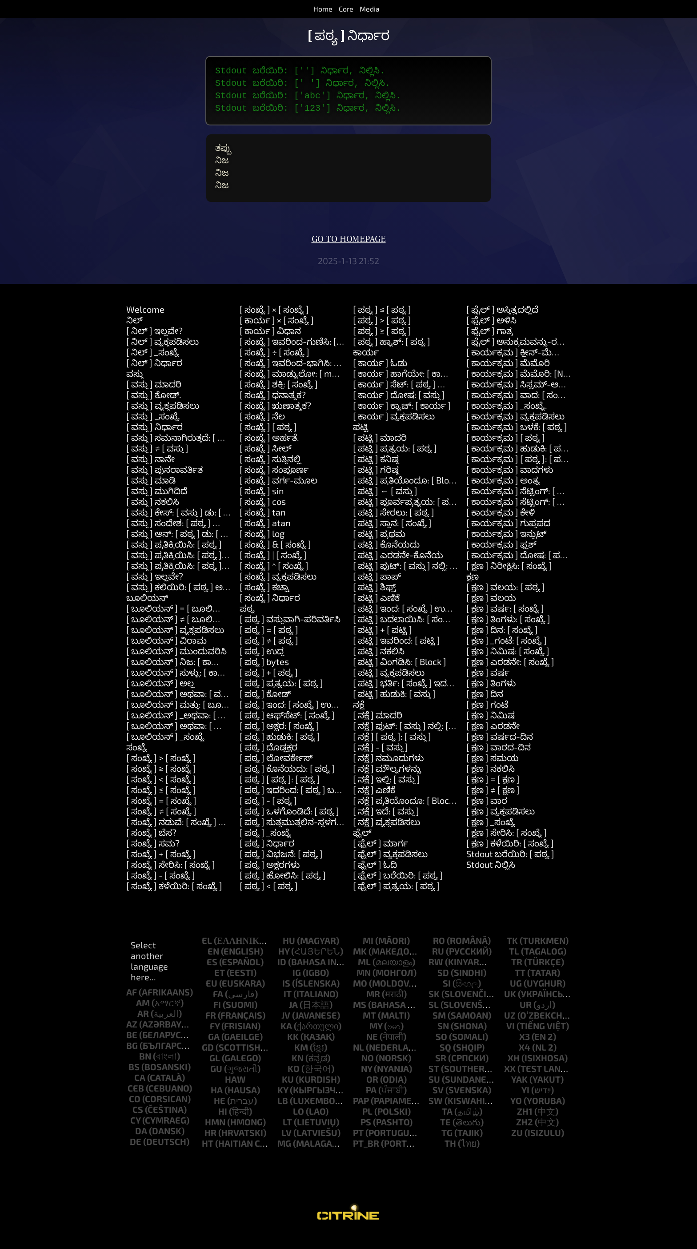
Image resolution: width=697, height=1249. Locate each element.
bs (134, 1081)
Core (346, 8)
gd (208, 1061)
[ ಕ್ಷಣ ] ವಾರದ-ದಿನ (498, 761)
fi (217, 1018)
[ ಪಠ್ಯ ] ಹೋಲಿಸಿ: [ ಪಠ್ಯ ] (283, 889)
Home (322, 8)
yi (525, 1104)
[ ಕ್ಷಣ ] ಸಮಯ (492, 771)
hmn (215, 1136)
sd (443, 986)
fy (215, 1040)
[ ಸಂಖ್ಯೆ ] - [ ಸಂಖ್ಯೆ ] (160, 889)
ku (288, 1093)
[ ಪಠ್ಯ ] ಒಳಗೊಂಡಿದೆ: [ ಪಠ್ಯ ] (289, 825)
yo (516, 1114)
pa (371, 1104)
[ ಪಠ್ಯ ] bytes (264, 675)
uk (510, 1008)
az (131, 1038)
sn (443, 1040)
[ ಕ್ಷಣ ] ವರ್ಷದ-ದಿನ (499, 750)
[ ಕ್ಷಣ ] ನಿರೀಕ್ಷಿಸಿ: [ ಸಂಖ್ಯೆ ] (509, 579)
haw (235, 1093)
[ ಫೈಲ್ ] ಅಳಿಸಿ (491, 334)
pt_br (366, 1157)
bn (145, 1070)
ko (294, 1082)
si (447, 997)
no (367, 1072)
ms (359, 1018)
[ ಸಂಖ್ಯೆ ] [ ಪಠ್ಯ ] (268, 440)
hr (210, 1146)
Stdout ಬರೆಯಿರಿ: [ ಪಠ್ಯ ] (510, 867)
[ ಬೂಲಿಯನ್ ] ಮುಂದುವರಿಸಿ (176, 665)
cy (135, 1134)
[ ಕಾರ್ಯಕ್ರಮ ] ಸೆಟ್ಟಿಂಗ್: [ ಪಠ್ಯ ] (521, 505)
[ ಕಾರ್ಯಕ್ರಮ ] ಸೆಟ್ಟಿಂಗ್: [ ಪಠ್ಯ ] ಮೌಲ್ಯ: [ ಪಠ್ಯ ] (548, 515)
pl (367, 1125)
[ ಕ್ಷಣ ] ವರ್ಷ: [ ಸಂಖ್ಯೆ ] (505, 622)
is (286, 997)
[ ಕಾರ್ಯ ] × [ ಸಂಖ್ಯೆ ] (277, 334)
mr (373, 1008)
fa (218, 1008)
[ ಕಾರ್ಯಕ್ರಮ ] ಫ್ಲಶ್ (501, 558)
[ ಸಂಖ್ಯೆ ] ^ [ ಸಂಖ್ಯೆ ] (274, 579)
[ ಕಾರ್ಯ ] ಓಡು (380, 376)
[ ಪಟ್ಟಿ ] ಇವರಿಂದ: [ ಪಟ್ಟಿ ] (396, 654)
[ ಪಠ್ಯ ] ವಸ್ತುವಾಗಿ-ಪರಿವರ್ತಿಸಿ (290, 633)
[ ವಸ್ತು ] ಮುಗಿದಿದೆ (156, 505)
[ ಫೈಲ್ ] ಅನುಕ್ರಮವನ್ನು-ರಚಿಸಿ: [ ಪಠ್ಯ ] (532, 355)
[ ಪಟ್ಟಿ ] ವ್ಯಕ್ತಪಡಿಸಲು (389, 686)
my (375, 1040)
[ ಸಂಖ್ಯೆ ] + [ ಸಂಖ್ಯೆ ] (161, 867)
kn (298, 1072)
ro (439, 954)
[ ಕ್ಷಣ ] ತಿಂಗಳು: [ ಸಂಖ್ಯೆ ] (508, 633)
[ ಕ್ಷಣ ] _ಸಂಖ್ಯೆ (490, 835)
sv (438, 1104)
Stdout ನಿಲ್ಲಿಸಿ (490, 878)
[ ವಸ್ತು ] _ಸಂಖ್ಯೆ (153, 430)
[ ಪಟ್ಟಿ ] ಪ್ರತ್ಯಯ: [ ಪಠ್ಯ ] (395, 462)
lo (298, 1125)
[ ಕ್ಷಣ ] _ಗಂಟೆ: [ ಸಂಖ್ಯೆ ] (506, 654)
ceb (136, 1102)
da (141, 1145)
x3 (524, 1050)
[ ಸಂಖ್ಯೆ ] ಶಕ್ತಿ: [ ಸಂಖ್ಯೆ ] (279, 398)
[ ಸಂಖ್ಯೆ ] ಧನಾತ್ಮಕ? (273, 408)
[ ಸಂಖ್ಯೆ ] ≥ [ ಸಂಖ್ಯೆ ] (161, 782)
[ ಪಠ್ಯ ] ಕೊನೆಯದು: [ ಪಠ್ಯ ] (287, 782)
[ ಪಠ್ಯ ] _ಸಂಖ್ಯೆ (265, 846)
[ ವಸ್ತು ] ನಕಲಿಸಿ (152, 515)
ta (447, 1125)
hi (222, 1125)
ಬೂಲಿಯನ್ (147, 611)
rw (436, 976)
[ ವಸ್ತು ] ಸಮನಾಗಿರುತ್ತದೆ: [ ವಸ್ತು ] (182, 451)
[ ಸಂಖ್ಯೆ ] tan (263, 526)
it (288, 1008)
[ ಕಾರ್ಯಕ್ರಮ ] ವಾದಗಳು (509, 483)
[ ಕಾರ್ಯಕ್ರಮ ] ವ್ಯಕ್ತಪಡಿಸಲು (515, 430)
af (131, 1006)
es (212, 976)
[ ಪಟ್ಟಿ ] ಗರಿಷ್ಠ (376, 483)
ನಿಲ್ (134, 334)
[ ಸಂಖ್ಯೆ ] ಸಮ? (153, 857)
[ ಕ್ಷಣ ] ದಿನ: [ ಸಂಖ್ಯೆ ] (502, 643)
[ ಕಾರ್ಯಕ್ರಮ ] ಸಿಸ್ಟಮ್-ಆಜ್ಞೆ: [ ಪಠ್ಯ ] (530, 398)
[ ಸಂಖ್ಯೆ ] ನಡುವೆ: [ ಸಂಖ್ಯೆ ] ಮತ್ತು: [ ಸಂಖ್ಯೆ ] (199, 835)
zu (517, 1146)
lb (282, 1114)
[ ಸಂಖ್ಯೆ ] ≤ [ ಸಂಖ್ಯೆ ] (161, 803)
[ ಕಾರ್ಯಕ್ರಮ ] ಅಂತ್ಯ (503, 494)
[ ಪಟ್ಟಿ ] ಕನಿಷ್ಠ (376, 472)
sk (434, 1008)
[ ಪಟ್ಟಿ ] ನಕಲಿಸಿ (379, 665)
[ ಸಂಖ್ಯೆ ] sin (262, 505)
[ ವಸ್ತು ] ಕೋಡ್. (153, 408)
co (134, 1113)
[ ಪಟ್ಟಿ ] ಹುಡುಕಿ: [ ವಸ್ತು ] (394, 707)
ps (366, 1136)
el (207, 954)
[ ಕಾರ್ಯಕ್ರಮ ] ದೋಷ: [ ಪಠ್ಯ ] (519, 569)
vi (510, 1040)
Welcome (145, 323)
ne (372, 1050)
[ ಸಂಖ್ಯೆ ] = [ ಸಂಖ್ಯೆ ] (161, 814)
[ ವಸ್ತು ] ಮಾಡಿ (151, 494)
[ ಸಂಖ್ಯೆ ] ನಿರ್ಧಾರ (270, 611)
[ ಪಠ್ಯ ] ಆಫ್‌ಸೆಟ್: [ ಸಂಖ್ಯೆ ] (287, 729)
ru (438, 965)
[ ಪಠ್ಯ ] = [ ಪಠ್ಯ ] (269, 643)
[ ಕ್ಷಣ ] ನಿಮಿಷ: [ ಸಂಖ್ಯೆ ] (507, 665)
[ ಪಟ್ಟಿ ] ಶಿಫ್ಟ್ (374, 601)
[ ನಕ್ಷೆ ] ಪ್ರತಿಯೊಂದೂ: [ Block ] (405, 814)
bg (132, 1059)
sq (445, 1061)
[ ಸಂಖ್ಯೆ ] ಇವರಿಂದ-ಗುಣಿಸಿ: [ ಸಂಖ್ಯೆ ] (302, 355)
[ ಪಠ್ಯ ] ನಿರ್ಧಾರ (267, 857)
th (450, 1157)
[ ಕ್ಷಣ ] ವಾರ (486, 814)
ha (217, 1104)
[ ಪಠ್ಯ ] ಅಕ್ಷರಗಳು (270, 878)
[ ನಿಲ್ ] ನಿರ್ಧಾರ (154, 376)
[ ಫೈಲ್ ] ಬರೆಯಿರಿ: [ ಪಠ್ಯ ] (398, 889)
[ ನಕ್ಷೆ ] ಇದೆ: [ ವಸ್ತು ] (386, 825)
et (219, 986)
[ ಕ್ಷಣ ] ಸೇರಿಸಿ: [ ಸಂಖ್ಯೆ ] (506, 846)
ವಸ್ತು (134, 387)
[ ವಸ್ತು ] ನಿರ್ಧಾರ (154, 440)
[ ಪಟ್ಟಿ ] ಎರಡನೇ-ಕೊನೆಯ (398, 569)
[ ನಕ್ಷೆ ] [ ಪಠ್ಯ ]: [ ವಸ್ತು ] (392, 750)
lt (287, 1136)
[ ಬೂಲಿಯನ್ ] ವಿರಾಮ (166, 654)
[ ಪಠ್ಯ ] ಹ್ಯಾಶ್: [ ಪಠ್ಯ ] (391, 355)
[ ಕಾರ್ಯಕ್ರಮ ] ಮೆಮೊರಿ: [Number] (529, 387)
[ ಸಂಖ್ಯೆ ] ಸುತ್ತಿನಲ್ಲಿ (270, 472)
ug (516, 997)
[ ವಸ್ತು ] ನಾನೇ (150, 472)
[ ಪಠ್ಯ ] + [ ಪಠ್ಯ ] (269, 686)
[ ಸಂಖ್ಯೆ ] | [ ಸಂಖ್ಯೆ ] (273, 569)
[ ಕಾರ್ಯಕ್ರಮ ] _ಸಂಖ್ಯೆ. (506, 419)
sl (434, 1018)
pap (361, 1114)
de (135, 1155)
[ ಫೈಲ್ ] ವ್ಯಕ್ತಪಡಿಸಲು (390, 867)
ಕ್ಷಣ (472, 590)
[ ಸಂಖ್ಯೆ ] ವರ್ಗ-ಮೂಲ (278, 494)
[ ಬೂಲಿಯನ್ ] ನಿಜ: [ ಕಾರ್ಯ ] (179, 675)
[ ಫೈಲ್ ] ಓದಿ (375, 878)
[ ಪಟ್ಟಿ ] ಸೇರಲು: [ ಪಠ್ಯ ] (393, 526)
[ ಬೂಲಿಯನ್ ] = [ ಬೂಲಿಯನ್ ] (182, 622)
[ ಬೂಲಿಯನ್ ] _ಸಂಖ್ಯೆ (165, 750)
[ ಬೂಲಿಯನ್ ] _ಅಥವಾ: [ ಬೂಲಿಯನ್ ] (195, 729)
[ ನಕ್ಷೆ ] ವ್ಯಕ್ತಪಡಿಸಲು (386, 835)
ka (286, 1040)
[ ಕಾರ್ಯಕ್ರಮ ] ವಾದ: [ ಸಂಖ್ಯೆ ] (519, 408)
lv (286, 1146)
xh (514, 1072)
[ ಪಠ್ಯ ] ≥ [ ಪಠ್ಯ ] (382, 344)
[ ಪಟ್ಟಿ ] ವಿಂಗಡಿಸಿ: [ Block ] (399, 675)
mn (364, 986)
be (131, 1049)
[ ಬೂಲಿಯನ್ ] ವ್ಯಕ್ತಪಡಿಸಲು (175, 643)
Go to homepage (349, 253)
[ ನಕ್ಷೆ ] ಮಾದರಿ (377, 729)
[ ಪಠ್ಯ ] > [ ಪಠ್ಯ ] (382, 334)
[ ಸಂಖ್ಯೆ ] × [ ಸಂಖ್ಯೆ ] (274, 323)
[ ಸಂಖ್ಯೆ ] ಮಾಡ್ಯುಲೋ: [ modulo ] (299, 387)
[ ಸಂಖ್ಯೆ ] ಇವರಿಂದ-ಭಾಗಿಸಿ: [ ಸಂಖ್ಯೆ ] (302, 376)
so (441, 1050)
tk (512, 954)
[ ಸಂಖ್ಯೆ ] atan (265, 537)
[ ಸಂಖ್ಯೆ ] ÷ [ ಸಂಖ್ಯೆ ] (274, 366)
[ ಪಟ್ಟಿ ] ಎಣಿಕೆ (376, 611)
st (434, 1082)
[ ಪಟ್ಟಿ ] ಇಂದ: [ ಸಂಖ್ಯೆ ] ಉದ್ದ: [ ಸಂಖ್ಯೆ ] (420, 622)
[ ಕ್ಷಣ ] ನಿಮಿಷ (490, 729)
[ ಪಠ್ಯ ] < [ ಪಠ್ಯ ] (269, 899)
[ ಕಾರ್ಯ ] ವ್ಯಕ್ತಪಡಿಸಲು (394, 430)
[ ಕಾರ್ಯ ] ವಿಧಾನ (270, 344)
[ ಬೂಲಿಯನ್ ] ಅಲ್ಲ (160, 697)
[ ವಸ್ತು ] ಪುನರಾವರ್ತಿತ (164, 483)
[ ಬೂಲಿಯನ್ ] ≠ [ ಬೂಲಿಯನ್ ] (182, 633)
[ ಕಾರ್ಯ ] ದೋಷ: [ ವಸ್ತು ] (399, 408)
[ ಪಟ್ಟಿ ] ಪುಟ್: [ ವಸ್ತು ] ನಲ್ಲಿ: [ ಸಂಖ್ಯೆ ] (417, 579)
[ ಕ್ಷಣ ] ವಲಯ (491, 611)
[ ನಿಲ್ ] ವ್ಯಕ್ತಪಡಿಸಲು (162, 355)
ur (526, 1018)
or (372, 1093)
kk (293, 1050)
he (219, 1114)
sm (439, 1029)
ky (282, 1104)
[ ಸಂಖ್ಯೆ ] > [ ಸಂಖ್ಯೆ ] (161, 771)
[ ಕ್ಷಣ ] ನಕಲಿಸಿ (490, 782)
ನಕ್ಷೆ (358, 718)
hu (289, 954)
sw (436, 1114)
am (143, 1016)
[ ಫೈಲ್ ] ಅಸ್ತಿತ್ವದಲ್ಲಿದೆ (502, 323)
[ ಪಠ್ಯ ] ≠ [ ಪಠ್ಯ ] (269, 654)
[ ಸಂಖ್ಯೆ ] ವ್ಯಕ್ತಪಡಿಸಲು (278, 590)
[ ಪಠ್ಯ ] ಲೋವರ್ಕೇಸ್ (276, 771)
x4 (524, 1061)
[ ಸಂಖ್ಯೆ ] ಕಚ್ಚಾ (264, 601)
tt (520, 986)
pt (358, 1146)
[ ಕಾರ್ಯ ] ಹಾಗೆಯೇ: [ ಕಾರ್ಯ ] (407, 387)
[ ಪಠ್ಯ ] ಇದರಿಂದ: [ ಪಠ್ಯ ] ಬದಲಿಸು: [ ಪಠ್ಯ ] (313, 803)
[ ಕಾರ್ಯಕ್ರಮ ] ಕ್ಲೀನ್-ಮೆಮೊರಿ (518, 366)
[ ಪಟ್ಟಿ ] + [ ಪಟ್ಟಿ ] (382, 643)
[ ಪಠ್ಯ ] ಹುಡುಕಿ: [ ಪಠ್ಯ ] (280, 750)
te (445, 1136)
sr (440, 1072)
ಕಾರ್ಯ (366, 366)
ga (214, 1050)
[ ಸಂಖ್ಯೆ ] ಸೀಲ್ (266, 462)
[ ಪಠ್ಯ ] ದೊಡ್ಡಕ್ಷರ (268, 761)
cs (137, 1123)
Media (370, 8)
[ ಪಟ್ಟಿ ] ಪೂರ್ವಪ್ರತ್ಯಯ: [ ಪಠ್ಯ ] (407, 515)
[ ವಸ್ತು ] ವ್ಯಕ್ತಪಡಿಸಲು (162, 419)
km (301, 1061)
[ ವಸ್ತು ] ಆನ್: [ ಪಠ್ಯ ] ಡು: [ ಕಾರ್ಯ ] (188, 547)
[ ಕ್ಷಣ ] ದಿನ (484, 707)
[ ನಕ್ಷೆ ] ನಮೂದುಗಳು (388, 771)
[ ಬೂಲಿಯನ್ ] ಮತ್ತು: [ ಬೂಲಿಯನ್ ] (190, 718)
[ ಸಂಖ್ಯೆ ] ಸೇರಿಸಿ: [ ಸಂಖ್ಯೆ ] (170, 878)
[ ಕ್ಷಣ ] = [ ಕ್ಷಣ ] (493, 793)
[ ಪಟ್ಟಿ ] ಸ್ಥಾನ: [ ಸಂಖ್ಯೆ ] (392, 537)
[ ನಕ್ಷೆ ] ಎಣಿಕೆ (374, 803)
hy (283, 965)
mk (360, 965)
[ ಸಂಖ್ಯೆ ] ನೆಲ (262, 430)
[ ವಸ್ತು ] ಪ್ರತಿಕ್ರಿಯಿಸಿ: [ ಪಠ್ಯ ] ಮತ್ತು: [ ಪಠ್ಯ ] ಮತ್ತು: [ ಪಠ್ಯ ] (223, 579)
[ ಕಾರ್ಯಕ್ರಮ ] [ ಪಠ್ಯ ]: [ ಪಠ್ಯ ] (520, 472)
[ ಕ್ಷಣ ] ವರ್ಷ (487, 686)
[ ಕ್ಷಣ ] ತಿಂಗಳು (491, 697)
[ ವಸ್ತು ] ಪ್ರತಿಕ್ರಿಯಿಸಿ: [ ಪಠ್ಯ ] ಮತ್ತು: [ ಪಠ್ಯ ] (199, 569)
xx (510, 1082)
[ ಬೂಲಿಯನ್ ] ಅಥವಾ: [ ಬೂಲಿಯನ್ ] (193, 739)
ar (143, 1027)
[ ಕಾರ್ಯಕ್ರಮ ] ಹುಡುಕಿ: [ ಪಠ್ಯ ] (520, 462)
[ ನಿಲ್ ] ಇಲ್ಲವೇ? (154, 344)
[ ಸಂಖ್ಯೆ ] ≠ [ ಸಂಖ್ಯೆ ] (161, 825)
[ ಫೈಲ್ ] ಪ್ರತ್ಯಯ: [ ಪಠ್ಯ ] (396, 899)
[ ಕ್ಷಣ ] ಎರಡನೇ (493, 739)
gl (214, 1072)
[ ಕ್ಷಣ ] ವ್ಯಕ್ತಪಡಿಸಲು (500, 825)
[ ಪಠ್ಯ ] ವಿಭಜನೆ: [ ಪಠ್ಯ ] (281, 867)
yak (519, 1093)
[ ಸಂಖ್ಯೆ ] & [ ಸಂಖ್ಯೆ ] (275, 558)
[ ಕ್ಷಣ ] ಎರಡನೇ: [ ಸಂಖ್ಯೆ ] (510, 675)
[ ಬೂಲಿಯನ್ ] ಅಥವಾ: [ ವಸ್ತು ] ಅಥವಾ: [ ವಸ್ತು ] (209, 707)
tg (447, 1146)
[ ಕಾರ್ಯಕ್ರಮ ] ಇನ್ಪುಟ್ (506, 547)
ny (366, 1082)
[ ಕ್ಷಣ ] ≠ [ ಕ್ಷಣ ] (493, 803)
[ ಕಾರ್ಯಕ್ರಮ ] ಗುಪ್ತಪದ (508, 537)
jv (285, 1029)
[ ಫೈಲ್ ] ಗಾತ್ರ (489, 344)
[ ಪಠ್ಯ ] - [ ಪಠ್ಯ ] (268, 814)
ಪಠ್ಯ (247, 622)
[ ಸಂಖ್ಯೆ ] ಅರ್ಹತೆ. (269, 451)
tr (516, 976)
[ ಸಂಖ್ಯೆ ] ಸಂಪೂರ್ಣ (274, 483)
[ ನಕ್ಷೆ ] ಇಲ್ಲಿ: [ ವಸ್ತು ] (386, 793)
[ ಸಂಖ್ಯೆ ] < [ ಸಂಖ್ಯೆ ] (161, 793)
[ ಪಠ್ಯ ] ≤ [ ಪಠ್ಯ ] (382, 323)
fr (210, 1029)
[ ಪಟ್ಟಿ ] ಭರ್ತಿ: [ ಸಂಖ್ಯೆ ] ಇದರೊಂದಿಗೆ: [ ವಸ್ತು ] (430, 697)
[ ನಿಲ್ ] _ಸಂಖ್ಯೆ (152, 366)
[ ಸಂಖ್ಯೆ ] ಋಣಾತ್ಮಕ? (275, 419)
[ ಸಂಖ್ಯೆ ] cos (263, 515)
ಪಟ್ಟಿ (361, 440)
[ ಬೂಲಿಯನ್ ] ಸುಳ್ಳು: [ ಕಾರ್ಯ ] (182, 686)
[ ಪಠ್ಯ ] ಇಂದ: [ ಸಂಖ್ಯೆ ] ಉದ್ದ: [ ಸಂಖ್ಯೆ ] (306, 718)
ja (293, 1018)
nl (358, 1061)
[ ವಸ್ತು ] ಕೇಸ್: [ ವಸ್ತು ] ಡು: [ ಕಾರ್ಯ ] (190, 526)
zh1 (525, 1125)
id (281, 976)
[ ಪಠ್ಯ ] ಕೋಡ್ (265, 707)
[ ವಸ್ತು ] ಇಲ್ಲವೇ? (154, 590)
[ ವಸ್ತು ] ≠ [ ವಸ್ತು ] (157, 462)
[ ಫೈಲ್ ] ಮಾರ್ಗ (380, 857)
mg (284, 1157)
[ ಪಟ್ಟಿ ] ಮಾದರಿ (380, 451)
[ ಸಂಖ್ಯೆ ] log (262, 547)
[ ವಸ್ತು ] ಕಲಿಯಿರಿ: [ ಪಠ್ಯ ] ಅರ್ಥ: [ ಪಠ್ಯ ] (194, 601)
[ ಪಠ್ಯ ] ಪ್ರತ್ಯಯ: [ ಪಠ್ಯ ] (281, 697)
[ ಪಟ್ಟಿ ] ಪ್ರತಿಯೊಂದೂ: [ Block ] (408, 494)
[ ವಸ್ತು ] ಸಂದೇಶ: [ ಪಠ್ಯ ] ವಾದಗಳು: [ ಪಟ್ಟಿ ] (200, 537)
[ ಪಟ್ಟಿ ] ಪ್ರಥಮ (379, 547)
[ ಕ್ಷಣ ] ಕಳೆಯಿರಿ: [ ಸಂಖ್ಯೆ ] (510, 857)
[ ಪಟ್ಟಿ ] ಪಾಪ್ (377, 590)
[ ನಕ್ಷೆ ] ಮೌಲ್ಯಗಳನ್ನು (387, 782)
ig (296, 986)
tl (514, 965)
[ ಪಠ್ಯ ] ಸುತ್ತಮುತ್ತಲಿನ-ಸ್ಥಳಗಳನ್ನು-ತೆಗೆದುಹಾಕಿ (317, 835)
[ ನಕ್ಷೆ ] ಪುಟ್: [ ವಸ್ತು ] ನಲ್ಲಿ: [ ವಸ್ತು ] (412, 739)
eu (211, 997)
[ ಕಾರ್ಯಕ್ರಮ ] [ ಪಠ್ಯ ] (505, 451)
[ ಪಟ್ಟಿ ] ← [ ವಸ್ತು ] (385, 505)
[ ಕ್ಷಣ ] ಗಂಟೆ (487, 718)
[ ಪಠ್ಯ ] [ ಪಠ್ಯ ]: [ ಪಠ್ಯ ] (280, 793)
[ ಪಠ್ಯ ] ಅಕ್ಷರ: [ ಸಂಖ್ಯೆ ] (279, 739)
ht (207, 1157)
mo (360, 997)
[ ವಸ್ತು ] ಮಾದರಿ (153, 398)
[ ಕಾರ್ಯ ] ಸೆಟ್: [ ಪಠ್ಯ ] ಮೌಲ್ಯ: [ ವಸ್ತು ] (422, 398)
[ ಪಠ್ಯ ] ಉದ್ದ (262, 665)
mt (369, 1029)
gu (216, 1082)
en (213, 965)
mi (368, 954)
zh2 (524, 1136)
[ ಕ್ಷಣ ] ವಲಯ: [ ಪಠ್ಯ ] (505, 601)
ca (139, 1091)
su (434, 1093)
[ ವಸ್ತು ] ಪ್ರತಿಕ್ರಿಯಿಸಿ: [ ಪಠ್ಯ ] (174, 558)
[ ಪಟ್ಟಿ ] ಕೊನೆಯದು (386, 558)
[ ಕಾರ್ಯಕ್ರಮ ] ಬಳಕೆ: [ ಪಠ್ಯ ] (516, 440)
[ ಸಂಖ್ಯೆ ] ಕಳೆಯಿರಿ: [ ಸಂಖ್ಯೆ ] (174, 899)
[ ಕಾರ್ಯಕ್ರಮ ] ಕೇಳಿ (500, 526)
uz (510, 1029)
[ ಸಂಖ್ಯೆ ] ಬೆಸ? (151, 846)
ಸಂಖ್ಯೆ (136, 761)
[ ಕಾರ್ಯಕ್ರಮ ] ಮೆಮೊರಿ (508, 376)
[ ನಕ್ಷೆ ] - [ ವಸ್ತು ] (380, 761)
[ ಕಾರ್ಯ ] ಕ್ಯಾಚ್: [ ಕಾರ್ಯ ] (402, 419)
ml (364, 976)
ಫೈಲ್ (362, 846)
